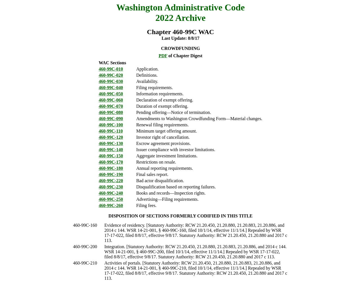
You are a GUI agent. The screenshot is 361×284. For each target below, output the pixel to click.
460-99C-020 (111, 75)
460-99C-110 (111, 131)
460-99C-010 (111, 69)
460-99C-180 (111, 168)
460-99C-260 (111, 205)
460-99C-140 (111, 149)
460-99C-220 (111, 180)
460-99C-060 (111, 100)
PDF (163, 55)
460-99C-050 (111, 93)
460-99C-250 (111, 199)
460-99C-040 (111, 87)
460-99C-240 (111, 193)
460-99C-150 (111, 155)
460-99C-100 (111, 124)
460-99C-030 (111, 81)
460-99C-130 (111, 143)
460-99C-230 (111, 186)
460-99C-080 (111, 112)
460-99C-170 (111, 162)
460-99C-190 (111, 174)
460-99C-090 (111, 118)
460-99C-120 (111, 137)
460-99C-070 (111, 106)
